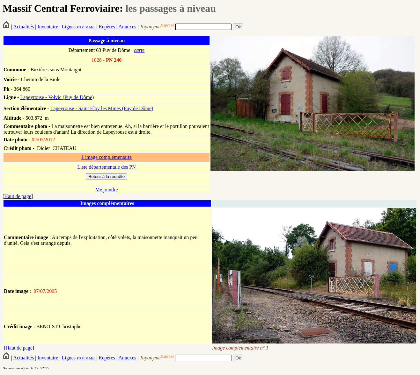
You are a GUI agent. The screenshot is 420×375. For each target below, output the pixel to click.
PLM (84, 27)
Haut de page (17, 196)
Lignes (69, 26)
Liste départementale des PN (106, 167)
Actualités (23, 26)
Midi (92, 27)
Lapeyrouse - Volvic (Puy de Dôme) (57, 97)
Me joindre (106, 189)
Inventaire (47, 26)
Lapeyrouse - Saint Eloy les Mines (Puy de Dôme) (101, 108)
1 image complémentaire (106, 157)
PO (79, 27)
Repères (107, 26)
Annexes (127, 26)
